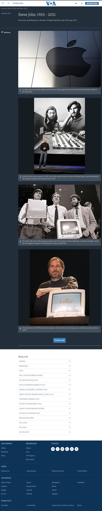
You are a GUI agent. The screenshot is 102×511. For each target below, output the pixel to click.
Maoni (79, 505)
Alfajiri (28, 448)
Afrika (3, 448)
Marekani (4, 452)
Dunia (3, 456)
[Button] (5, 33)
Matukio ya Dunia (58, 471)
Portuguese (56, 482)
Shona (54, 486)
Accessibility (31, 505)
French (3, 494)
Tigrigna (55, 494)
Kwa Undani (30, 459)
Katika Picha (18, 3)
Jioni (27, 452)
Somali (54, 490)
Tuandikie (4, 505)
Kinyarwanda (31, 486)
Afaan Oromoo (6, 482)
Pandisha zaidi (59, 340)
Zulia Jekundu (31, 471)
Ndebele (29, 494)
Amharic (4, 486)
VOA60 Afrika (82, 471)
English (3, 490)
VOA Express (30, 456)
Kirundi (29, 490)
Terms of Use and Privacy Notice (63, 505)
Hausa (29, 482)
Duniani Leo (5, 471)
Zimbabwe (81, 482)
